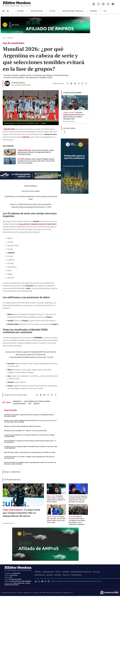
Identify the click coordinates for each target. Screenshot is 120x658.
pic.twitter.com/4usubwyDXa (40, 204)
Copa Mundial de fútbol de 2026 (37, 401)
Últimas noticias (36, 11)
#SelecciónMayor (30, 186)
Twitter (39, 581)
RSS (96, 581)
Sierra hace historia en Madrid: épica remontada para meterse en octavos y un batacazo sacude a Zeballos (30, 463)
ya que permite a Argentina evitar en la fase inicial (37, 224)
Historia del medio (83, 581)
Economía (57, 575)
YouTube (42, 581)
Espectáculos (40, 575)
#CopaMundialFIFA (37, 352)
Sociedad (49, 575)
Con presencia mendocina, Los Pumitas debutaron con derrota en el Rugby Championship (29, 435)
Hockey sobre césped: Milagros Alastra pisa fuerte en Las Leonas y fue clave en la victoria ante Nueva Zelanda (30, 421)
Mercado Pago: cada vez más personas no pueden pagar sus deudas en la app (29, 452)
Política (53, 11)
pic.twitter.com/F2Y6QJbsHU (35, 355)
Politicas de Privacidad (71, 581)
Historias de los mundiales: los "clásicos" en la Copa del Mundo (25, 431)
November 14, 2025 (44, 207)
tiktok (45, 581)
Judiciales (66, 575)
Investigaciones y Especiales (72, 11)
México (10, 238)
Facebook (36, 581)
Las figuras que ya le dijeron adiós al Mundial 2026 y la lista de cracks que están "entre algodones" (30, 447)
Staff (99, 581)
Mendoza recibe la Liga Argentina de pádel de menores (22, 426)
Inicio (4, 37)
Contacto (91, 581)
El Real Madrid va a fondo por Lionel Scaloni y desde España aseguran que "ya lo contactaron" (30, 441)
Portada (21, 11)
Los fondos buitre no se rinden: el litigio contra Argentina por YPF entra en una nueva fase (29, 457)
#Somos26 (20, 355)
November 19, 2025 (46, 357)
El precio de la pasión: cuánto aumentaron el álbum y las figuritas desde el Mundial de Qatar (29, 415)
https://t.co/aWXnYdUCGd (19, 204)
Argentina (25, 137)
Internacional (76, 575)
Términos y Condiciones (57, 581)
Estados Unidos (13, 245)
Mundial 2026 (9, 129)
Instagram (49, 581)
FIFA (29, 404)
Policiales (96, 572)
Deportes (93, 11)
